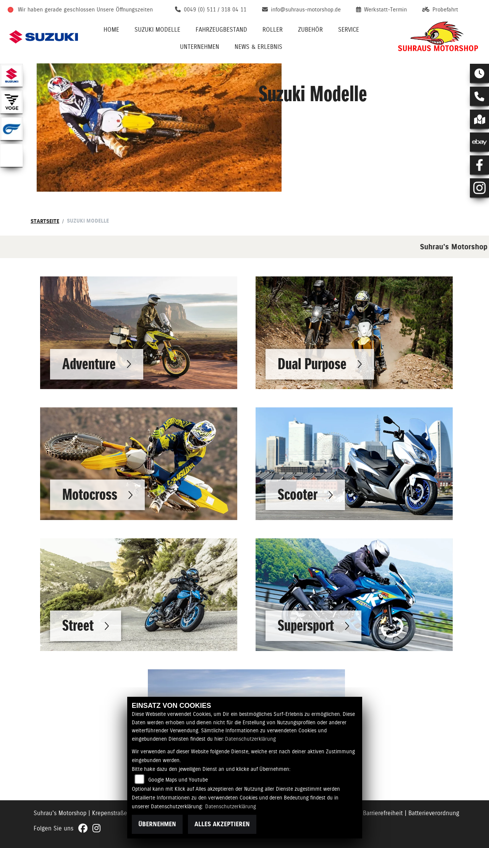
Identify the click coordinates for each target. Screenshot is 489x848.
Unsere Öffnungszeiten (125, 9)
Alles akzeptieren (222, 824)
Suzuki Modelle (157, 29)
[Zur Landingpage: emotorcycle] (11, 155)
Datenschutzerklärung (250, 739)
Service (348, 29)
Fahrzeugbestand (221, 29)
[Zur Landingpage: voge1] (11, 101)
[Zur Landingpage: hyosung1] (11, 128)
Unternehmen (199, 46)
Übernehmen (157, 824)
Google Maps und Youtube (178, 780)
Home (111, 29)
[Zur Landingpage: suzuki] (11, 75)
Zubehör (310, 29)
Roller (272, 29)
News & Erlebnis (258, 46)
